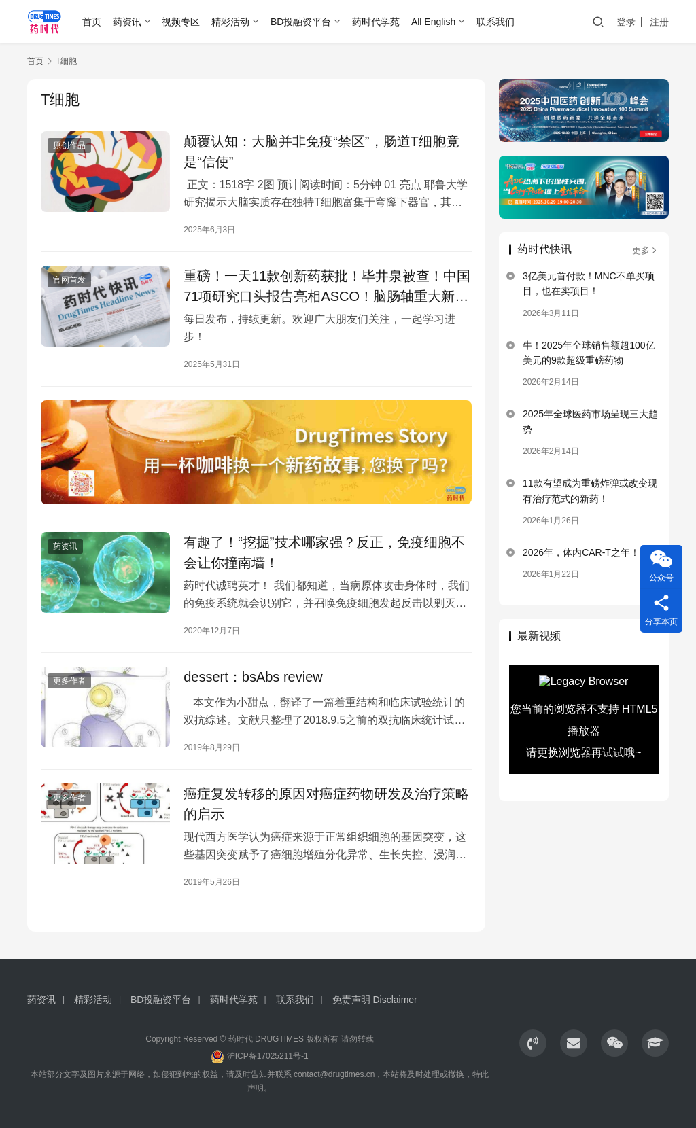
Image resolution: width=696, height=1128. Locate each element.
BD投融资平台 (301, 21)
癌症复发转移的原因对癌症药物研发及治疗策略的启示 (326, 804)
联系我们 (495, 21)
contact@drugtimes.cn (334, 1074)
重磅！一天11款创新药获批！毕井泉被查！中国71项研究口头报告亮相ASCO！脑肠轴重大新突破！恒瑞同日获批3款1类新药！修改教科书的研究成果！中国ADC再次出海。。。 (327, 286)
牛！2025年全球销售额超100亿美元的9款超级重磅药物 (589, 353)
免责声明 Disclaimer (374, 999)
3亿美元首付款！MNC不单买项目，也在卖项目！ (589, 283)
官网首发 (69, 280)
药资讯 (127, 21)
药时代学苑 (376, 21)
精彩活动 (230, 21)
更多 (645, 250)
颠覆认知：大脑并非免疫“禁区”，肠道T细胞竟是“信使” (321, 151)
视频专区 (181, 21)
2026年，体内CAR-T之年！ (581, 552)
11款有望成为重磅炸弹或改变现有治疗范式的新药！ (590, 491)
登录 (626, 21)
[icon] (532, 1043)
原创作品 (69, 145)
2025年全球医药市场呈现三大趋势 (590, 421)
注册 (659, 21)
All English (433, 21)
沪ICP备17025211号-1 (268, 1056)
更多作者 (69, 681)
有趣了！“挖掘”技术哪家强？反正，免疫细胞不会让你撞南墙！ (324, 552)
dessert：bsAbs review (253, 676)
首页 (91, 21)
